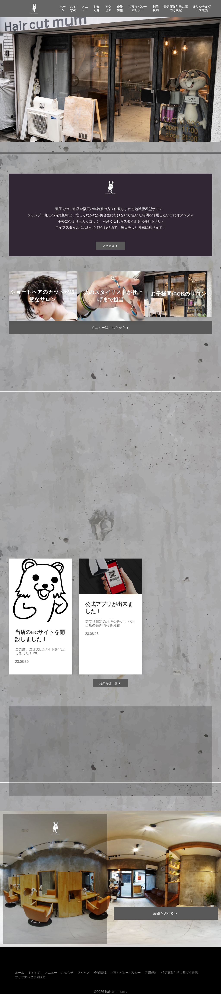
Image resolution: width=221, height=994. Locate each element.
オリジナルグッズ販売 (202, 8)
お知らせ (96, 8)
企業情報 (120, 8)
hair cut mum (115, 992)
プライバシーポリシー (138, 8)
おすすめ (73, 8)
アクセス (108, 8)
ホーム (63, 8)
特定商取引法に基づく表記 (176, 8)
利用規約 (156, 8)
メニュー (85, 8)
